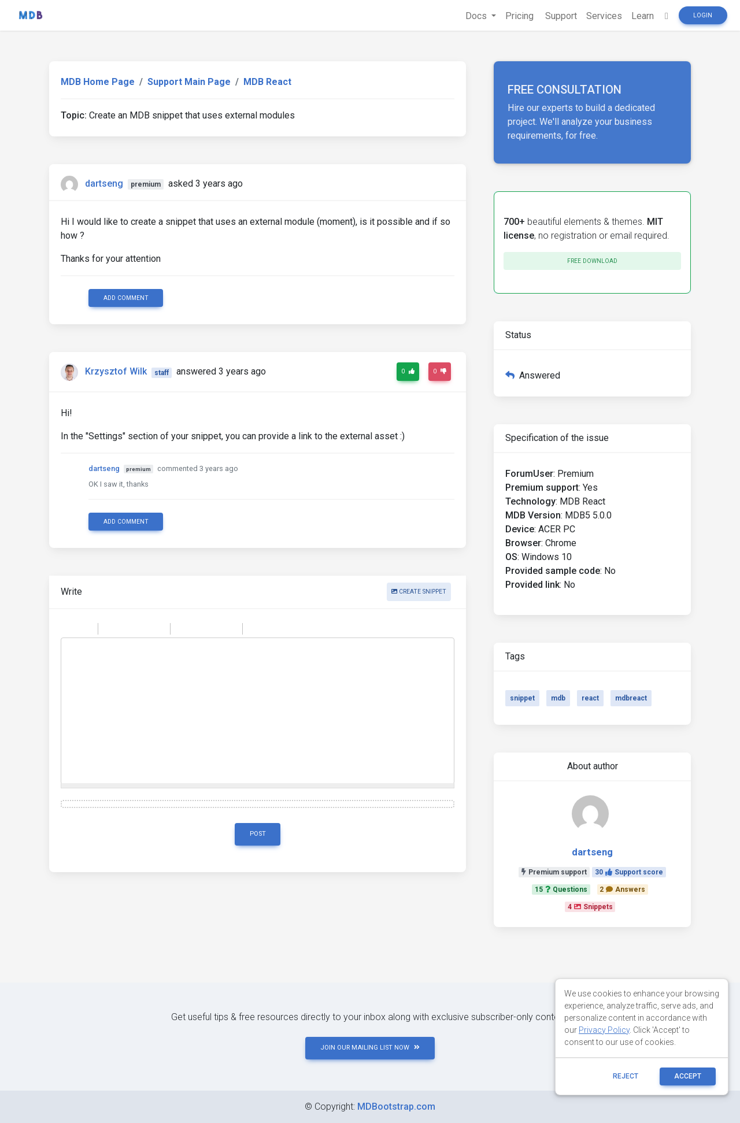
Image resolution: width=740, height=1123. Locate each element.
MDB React (267, 81)
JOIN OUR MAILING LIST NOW (370, 1047)
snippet (522, 698)
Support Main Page (189, 81)
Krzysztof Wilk (116, 371)
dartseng (104, 183)
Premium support (554, 872)
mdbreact (631, 698)
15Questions (561, 889)
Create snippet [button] (418, 591)
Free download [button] (592, 261)
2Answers (622, 889)
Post (258, 833)
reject (625, 1076)
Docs (477, 15)
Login (702, 15)
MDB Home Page (98, 81)
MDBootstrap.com (396, 1106)
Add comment (126, 298)
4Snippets (590, 907)
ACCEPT (687, 1076)
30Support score (629, 872)
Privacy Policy (604, 1030)
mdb (558, 698)
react (590, 698)
